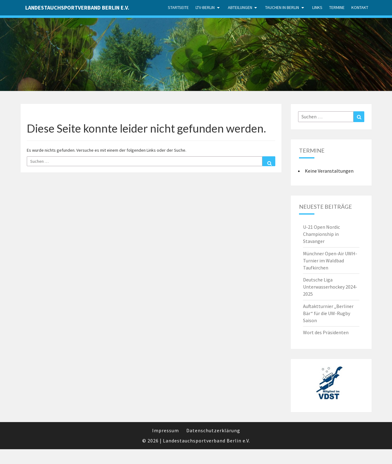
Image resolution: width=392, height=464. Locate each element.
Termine (337, 7)
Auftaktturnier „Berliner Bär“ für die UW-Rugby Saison (328, 313)
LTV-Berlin (205, 7)
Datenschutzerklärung (213, 430)
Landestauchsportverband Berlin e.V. (77, 7)
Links (317, 7)
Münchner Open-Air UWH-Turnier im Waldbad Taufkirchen (330, 260)
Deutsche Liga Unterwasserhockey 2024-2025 (330, 287)
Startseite (178, 7)
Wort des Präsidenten (326, 332)
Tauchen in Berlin (282, 7)
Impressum (165, 430)
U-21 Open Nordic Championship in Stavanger (321, 234)
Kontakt (359, 7)
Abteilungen (240, 7)
